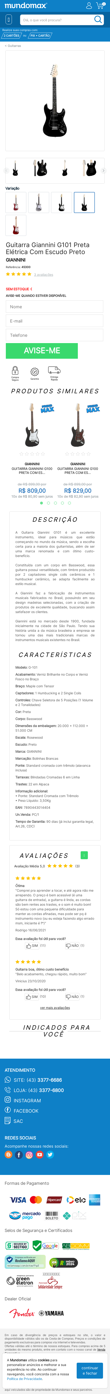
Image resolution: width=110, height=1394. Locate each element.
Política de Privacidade (24, 1379)
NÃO (72, 946)
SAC (18, 1121)
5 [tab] (67, 503)
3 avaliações (43, 275)
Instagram (27, 1100)
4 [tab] (60, 503)
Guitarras (14, 46)
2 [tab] (46, 503)
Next (103, 170)
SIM (32, 946)
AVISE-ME (42, 350)
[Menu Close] (9, 19)
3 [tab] (53, 503)
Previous (6, 170)
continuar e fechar (90, 1371)
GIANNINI (15, 260)
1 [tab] (39, 503)
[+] (84, 855)
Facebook (26, 1111)
